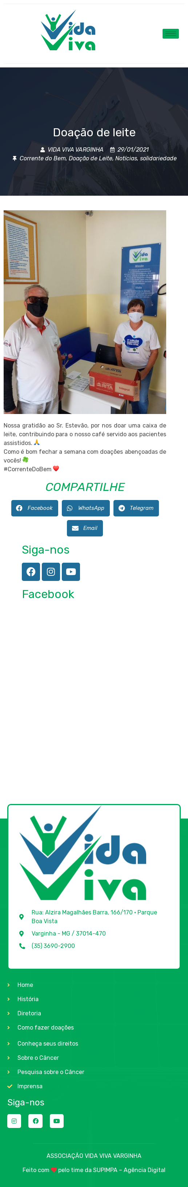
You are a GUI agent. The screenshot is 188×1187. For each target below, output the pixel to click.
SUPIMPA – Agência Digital (129, 1170)
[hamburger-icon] (171, 34)
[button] (34, 508)
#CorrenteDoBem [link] (28, 469)
